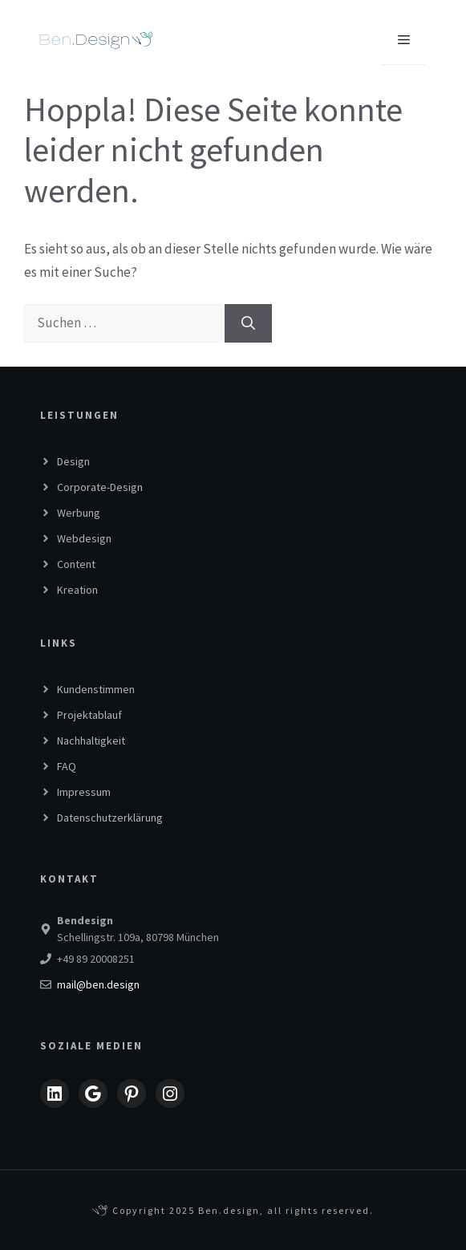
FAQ (66, 766)
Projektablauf (89, 715)
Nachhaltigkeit (91, 740)
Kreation (77, 589)
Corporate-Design (100, 487)
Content (76, 564)
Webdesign (84, 538)
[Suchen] (248, 323)
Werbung (78, 512)
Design (73, 461)
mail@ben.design (98, 984)
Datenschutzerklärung (110, 817)
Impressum (84, 792)
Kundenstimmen (96, 689)
